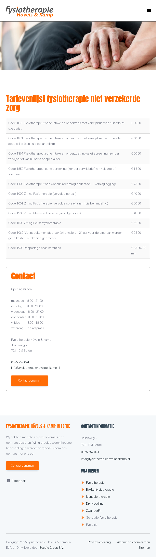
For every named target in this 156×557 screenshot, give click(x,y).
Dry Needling (95, 503)
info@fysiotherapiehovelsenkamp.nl (35, 368)
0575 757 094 (20, 362)
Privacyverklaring (99, 542)
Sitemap (144, 547)
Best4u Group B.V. (51, 547)
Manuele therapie (98, 497)
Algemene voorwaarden (133, 542)
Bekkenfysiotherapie (100, 489)
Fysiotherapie (95, 483)
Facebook (19, 481)
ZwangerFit (93, 511)
